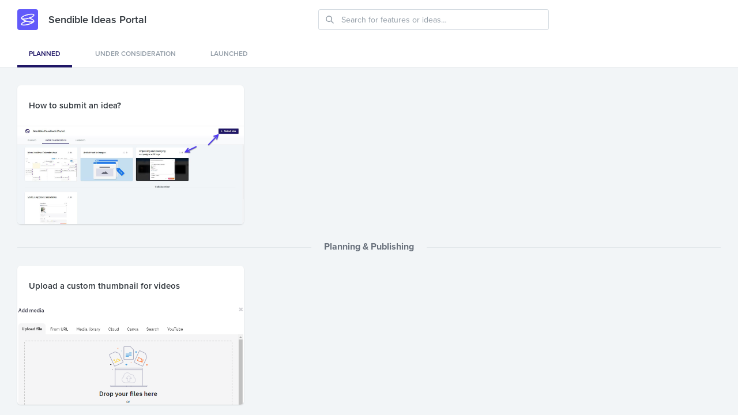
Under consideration (135, 54)
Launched (229, 54)
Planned (45, 54)
